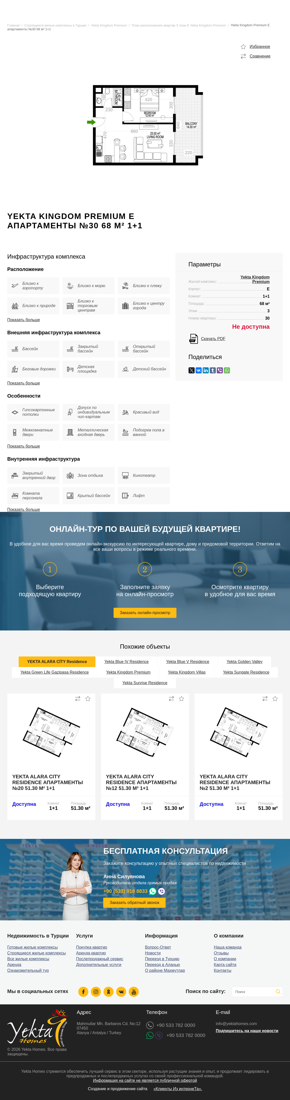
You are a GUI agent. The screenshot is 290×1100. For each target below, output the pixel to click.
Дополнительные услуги (98, 964)
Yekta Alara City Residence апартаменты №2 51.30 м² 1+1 (235, 782)
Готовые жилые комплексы (32, 947)
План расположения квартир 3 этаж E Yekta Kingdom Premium (179, 25)
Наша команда (228, 947)
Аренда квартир (91, 953)
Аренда (14, 964)
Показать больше (23, 320)
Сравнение (260, 56)
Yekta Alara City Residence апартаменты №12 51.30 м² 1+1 (141, 782)
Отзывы (221, 953)
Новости (153, 953)
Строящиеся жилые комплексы (36, 953)
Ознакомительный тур (28, 970)
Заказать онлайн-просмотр (145, 613)
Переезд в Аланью (162, 964)
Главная (13, 25)
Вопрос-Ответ (158, 947)
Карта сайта (225, 964)
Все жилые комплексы (28, 959)
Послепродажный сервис (99, 959)
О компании (225, 959)
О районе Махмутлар (165, 970)
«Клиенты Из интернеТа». (177, 1089)
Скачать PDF (213, 339)
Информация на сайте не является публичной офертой (145, 1080)
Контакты (222, 970)
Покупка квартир (91, 947)
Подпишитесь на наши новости (247, 1031)
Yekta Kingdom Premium (109, 25)
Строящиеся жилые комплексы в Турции (55, 25)
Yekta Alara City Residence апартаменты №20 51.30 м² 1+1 (47, 782)
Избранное (260, 46)
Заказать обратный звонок (134, 902)
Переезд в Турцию (162, 959)
